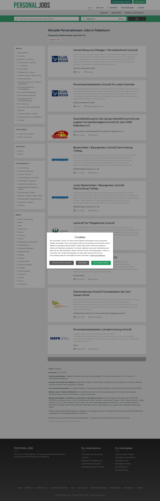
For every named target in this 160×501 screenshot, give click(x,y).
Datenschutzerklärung (97, 255)
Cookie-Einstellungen (61, 263)
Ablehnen (82, 263)
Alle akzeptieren (101, 263)
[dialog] (80, 250)
